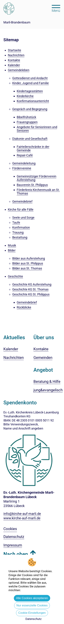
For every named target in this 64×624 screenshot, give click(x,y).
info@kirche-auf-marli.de (22, 514)
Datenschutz (33, 619)
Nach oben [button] (15, 554)
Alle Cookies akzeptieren (32, 598)
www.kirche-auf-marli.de (21, 518)
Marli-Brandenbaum (16, 22)
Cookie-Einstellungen (32, 612)
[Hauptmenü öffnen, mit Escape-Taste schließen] (56, 8)
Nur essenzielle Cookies (31, 605)
